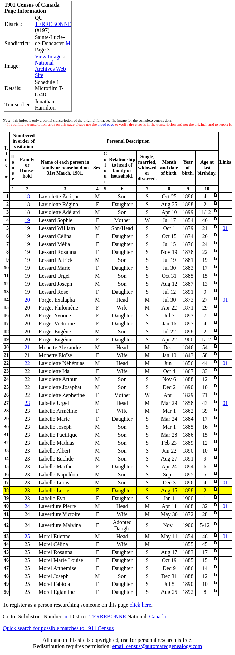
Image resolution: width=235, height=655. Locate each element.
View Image (48, 56)
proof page (106, 124)
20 (27, 300)
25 (27, 536)
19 (27, 220)
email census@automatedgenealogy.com (157, 646)
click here (140, 605)
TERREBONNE (53, 24)
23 (27, 403)
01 (225, 228)
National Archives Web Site (50, 69)
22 (27, 363)
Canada (157, 616)
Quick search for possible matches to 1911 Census (58, 628)
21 (27, 347)
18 (27, 196)
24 (27, 506)
